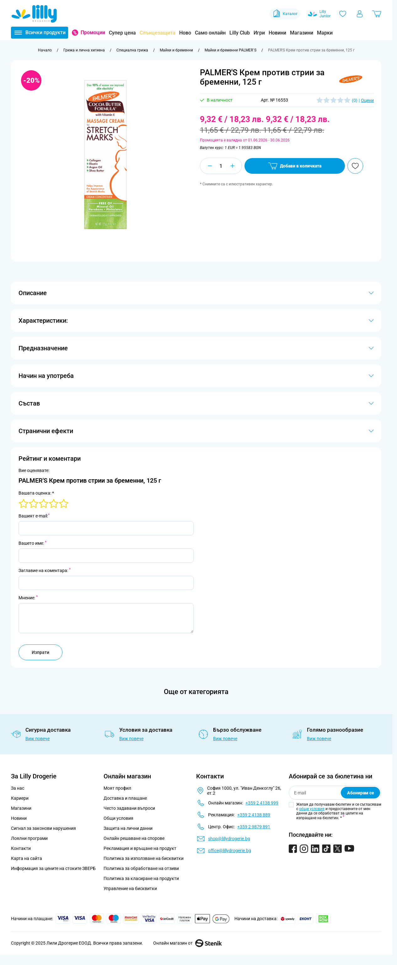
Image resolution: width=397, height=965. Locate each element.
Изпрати (40, 652)
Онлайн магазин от (187, 943)
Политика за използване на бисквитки (144, 858)
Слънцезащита (157, 33)
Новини (277, 33)
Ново (185, 33)
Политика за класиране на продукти (141, 878)
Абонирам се (360, 792)
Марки (325, 33)
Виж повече (37, 738)
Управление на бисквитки (130, 888)
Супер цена (122, 33)
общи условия (312, 809)
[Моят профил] (359, 14)
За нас (17, 788)
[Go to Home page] (34, 13)
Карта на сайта (26, 858)
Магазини (301, 33)
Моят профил (117, 788)
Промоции (93, 32)
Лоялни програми (29, 838)
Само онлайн (210, 33)
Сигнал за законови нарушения (43, 828)
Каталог (285, 14)
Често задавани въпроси (129, 808)
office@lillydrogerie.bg (229, 850)
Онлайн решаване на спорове (134, 838)
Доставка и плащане (125, 798)
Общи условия (118, 818)
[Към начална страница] (45, 50)
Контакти (21, 848)
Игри (259, 33)
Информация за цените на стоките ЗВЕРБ (53, 868)
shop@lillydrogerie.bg (229, 838)
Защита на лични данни (128, 828)
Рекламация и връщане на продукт (140, 848)
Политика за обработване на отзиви (141, 868)
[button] (351, 79)
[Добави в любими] (355, 166)
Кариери (20, 798)
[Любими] (342, 14)
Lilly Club (239, 33)
